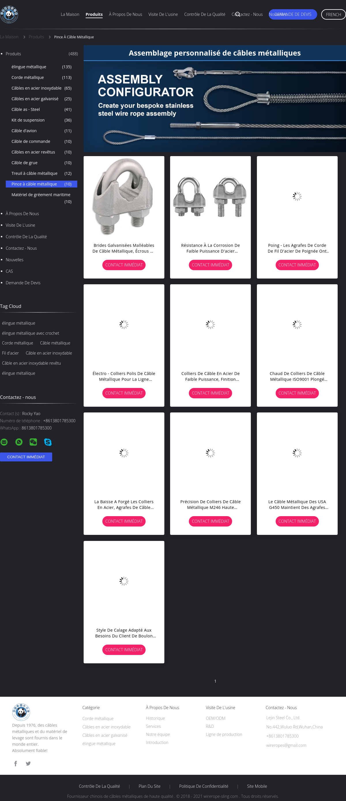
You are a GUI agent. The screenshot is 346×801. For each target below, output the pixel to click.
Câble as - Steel (42, 109)
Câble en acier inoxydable (49, 353)
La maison (70, 14)
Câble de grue (42, 162)
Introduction (157, 742)
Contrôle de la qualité (204, 14)
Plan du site (150, 786)
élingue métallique (42, 66)
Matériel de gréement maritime (42, 198)
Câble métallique (55, 343)
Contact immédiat (124, 265)
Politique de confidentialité (204, 786)
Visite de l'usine (163, 14)
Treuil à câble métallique (42, 173)
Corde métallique (42, 77)
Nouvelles (278, 14)
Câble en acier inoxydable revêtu (31, 363)
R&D (210, 726)
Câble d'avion (42, 130)
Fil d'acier (10, 353)
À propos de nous (125, 14)
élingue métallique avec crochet (30, 333)
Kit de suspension (42, 120)
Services (153, 726)
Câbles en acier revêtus (42, 152)
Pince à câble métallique (42, 184)
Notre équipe (158, 734)
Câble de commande (42, 141)
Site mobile (257, 786)
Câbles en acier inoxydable (42, 88)
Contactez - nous (247, 14)
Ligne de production (224, 734)
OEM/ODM (215, 718)
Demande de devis (292, 14)
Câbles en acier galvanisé (42, 98)
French (333, 14)
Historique (155, 718)
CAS (9, 271)
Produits (94, 14)
